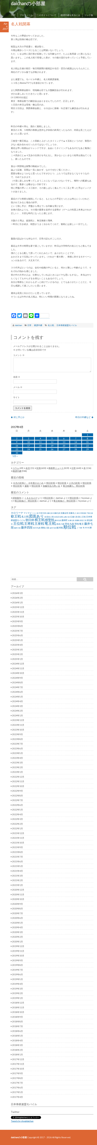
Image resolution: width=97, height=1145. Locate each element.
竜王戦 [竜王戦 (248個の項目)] (50, 523)
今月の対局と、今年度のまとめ (28, 483)
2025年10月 (18, 616)
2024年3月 (17, 706)
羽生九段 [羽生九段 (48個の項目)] (69, 523)
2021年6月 (17, 861)
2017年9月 (17, 1073)
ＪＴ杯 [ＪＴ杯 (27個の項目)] (79, 528)
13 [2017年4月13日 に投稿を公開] (64, 442)
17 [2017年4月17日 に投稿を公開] (28, 445)
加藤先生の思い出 (51, 486)
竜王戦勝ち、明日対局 (74, 486)
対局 (38, 468)
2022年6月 (17, 805)
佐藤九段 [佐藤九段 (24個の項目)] (56, 513)
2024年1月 (17, 715)
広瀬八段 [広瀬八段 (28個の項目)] (74, 517)
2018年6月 (17, 1031)
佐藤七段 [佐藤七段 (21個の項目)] (49, 513)
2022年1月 (17, 828)
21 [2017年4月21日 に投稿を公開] (75, 445)
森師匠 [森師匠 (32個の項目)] (64, 520)
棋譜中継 (38, 325)
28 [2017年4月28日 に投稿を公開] (75, 449)
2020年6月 (17, 918)
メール (17, 387)
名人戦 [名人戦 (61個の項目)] (25, 516)
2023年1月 (17, 772)
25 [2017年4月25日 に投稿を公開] (40, 449)
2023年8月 (17, 739)
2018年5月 (17, 1035)
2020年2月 (17, 936)
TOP (13, 15)
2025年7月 (17, 630)
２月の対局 (74, 483)
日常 (29, 325)
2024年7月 (17, 687)
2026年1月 (17, 602)
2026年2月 (17, 597)
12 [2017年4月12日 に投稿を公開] (52, 442)
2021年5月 (17, 866)
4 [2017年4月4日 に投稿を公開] (40, 438)
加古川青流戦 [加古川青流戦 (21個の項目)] (81, 513)
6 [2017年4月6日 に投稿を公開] (64, 438)
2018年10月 (18, 1012)
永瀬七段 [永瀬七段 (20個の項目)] (71, 520)
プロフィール (26, 15)
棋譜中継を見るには (70, 15)
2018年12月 (18, 1002)
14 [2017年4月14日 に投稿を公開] (75, 442)
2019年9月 (17, 960)
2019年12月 (18, 946)
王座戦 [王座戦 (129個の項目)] (39, 523)
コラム (16, 468)
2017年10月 (18, 1068)
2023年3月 (17, 762)
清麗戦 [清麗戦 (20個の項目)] (77, 520)
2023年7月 (17, 743)
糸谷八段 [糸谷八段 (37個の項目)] (60, 524)
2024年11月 (18, 668)
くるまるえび (30, 498)
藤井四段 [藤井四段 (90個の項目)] (27, 527)
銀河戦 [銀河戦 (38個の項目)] (59, 527)
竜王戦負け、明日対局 (26, 501)
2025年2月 (17, 654)
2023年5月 (17, 753)
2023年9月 (17, 734)
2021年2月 (17, 880)
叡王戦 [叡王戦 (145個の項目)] (16, 516)
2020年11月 (18, 894)
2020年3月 (17, 932)
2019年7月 (17, 969)
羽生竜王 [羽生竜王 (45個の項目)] (79, 524)
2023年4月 (17, 758)
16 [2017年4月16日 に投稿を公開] (17, 445)
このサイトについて (46, 15)
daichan (18, 325)
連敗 (27, 486)
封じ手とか (19, 417)
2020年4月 (17, 927)
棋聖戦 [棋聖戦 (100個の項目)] (49, 520)
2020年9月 (17, 904)
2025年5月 (17, 640)
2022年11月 (18, 781)
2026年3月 (17, 593)
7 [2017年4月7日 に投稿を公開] (75, 438)
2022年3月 (17, 819)
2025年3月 (17, 649)
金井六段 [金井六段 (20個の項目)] (53, 528)
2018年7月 (17, 1026)
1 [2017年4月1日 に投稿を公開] (87, 434)
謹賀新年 (17, 498)
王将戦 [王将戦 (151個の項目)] (29, 523)
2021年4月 (17, 871)
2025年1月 (17, 659)
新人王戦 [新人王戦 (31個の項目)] (82, 517)
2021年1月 (17, 885)
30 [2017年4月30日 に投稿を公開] (17, 453)
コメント (19, 355)
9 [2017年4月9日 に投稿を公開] (16, 442)
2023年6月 (17, 748)
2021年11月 (18, 838)
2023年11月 (18, 725)
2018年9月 (17, 1017)
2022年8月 (17, 795)
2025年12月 (18, 607)
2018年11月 (18, 1007)
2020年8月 (17, 908)
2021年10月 (18, 842)
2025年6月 (17, 635)
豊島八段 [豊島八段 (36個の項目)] (45, 527)
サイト (16, 397)
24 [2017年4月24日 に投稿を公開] (28, 449)
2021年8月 (17, 852)
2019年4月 (17, 984)
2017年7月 (17, 1082)
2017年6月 (17, 1087)
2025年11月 (18, 612)
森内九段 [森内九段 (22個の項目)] (58, 520)
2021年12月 (18, 833)
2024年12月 (18, 663)
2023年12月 (18, 720)
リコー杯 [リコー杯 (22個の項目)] (35, 513)
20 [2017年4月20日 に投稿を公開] (64, 445)
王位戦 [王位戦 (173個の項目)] (18, 523)
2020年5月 (17, 922)
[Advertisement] (52, 306)
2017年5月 (17, 1092)
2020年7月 (17, 913)
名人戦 (51, 325)
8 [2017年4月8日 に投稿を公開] (87, 438)
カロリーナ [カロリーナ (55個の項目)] (17, 512)
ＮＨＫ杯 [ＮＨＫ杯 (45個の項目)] (87, 527)
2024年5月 (17, 696)
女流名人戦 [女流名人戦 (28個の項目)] (49, 517)
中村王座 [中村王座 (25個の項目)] (42, 513)
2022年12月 (18, 776)
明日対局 (50, 483)
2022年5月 (17, 809)
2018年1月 (17, 1054)
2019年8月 (17, 965)
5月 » (15, 456)
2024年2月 (17, 710)
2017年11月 (18, 1064)
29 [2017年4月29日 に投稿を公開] (87, 449)
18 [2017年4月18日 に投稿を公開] (40, 445)
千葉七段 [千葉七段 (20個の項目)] (90, 513)
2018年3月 (17, 1045)
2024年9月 (17, 677)
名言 (28, 468)
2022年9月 (17, 790)
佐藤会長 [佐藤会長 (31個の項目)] (64, 513)
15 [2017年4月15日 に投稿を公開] (87, 442)
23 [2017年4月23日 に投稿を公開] (17, 449)
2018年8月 (17, 1021)
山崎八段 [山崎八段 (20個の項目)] (66, 517)
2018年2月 (17, 1050)
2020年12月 (18, 889)
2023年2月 (17, 767)
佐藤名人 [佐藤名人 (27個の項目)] (72, 513)
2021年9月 (17, 847)
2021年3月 (17, 875)
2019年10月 (18, 955)
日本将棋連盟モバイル (67, 325)
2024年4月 (17, 701)
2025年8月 (17, 626)
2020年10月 (18, 899)
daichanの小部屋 (28, 3)
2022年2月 (17, 823)
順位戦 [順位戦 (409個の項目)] (69, 526)
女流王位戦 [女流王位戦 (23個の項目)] (58, 517)
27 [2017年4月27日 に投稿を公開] (64, 449)
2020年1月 (17, 941)
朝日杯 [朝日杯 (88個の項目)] (30, 520)
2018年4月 (17, 1040)
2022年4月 (17, 814)
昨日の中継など (83, 417)
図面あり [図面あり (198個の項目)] (36, 516)
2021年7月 (17, 856)
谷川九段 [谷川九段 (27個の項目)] (37, 528)
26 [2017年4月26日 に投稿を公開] (52, 449)
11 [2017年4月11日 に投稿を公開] (40, 442)
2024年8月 (17, 682)
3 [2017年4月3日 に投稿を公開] (28, 438)
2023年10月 (18, 729)
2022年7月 (17, 800)
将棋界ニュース (56, 468)
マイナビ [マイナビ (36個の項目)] (28, 513)
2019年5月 (17, 979)
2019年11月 (18, 951)
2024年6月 (17, 692)
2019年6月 (17, 974)
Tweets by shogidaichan (22, 1121)
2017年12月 (18, 1059)
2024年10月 (18, 673)
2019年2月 (17, 993)
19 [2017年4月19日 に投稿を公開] (52, 445)
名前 (16, 377)
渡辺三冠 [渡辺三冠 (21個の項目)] (83, 520)
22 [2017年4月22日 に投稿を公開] (87, 445)
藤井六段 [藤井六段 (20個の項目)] (17, 528)
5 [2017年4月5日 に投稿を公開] (52, 438)
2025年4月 (17, 644)
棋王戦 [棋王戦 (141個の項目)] (40, 520)
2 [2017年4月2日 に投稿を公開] (16, 438)
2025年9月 (17, 621)
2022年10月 (18, 786)
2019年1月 (17, 998)
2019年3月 (17, 988)
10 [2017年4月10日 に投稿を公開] (28, 442)
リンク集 (88, 15)
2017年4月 (17, 1097)
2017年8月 (17, 1078)
